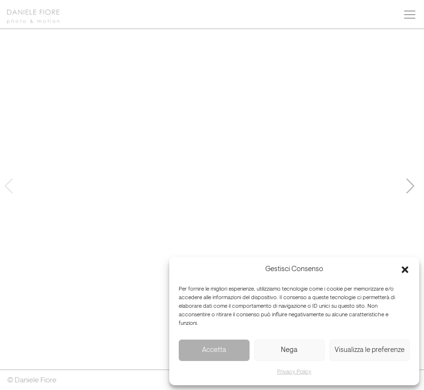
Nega (289, 350)
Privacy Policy (294, 372)
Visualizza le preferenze (370, 350)
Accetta (214, 350)
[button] (405, 269)
